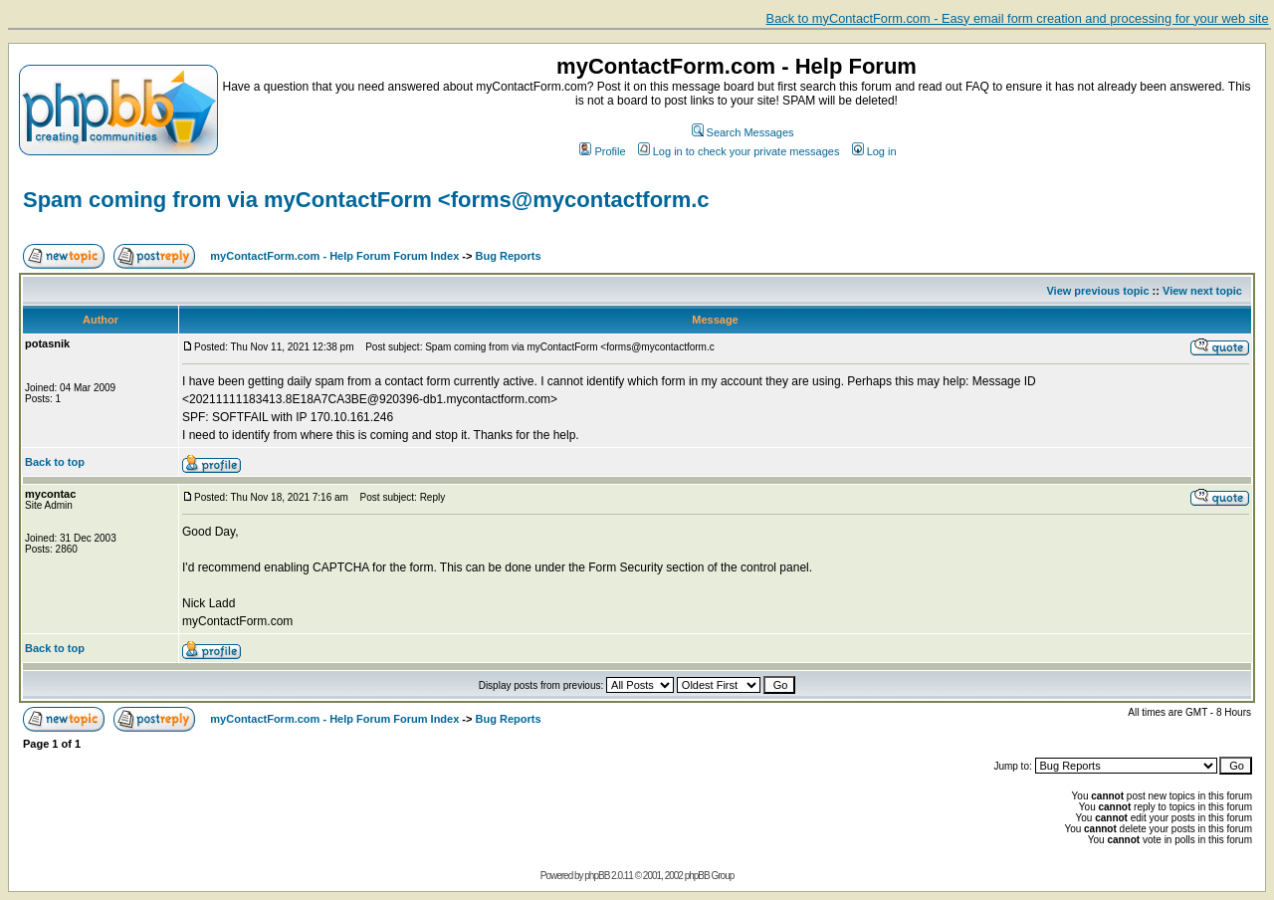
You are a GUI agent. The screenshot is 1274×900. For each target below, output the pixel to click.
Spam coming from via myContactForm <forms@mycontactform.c (366, 199)
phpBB (596, 875)
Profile (602, 151)
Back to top (55, 462)
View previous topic (1097, 291)
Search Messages (743, 132)
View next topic (1202, 291)
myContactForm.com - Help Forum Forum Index (334, 256)
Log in (874, 151)
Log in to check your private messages (739, 151)
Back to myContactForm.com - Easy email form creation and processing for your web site (1017, 18)
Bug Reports (508, 256)
